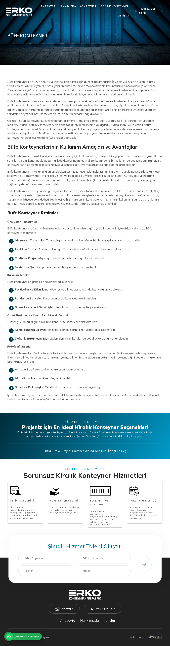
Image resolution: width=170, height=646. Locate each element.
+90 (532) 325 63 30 (145, 11)
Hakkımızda (89, 620)
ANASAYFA (48, 6)
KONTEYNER (88, 6)
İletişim (109, 620)
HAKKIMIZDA (67, 6)
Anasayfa (67, 620)
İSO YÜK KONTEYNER (114, 6)
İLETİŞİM (123, 15)
